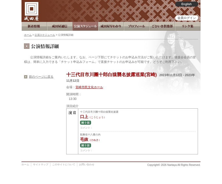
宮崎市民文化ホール (89, 87)
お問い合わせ (86, 164)
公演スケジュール (45, 34)
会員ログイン (186, 18)
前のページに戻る (41, 76)
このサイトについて (63, 164)
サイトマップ (40, 164)
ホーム (28, 34)
